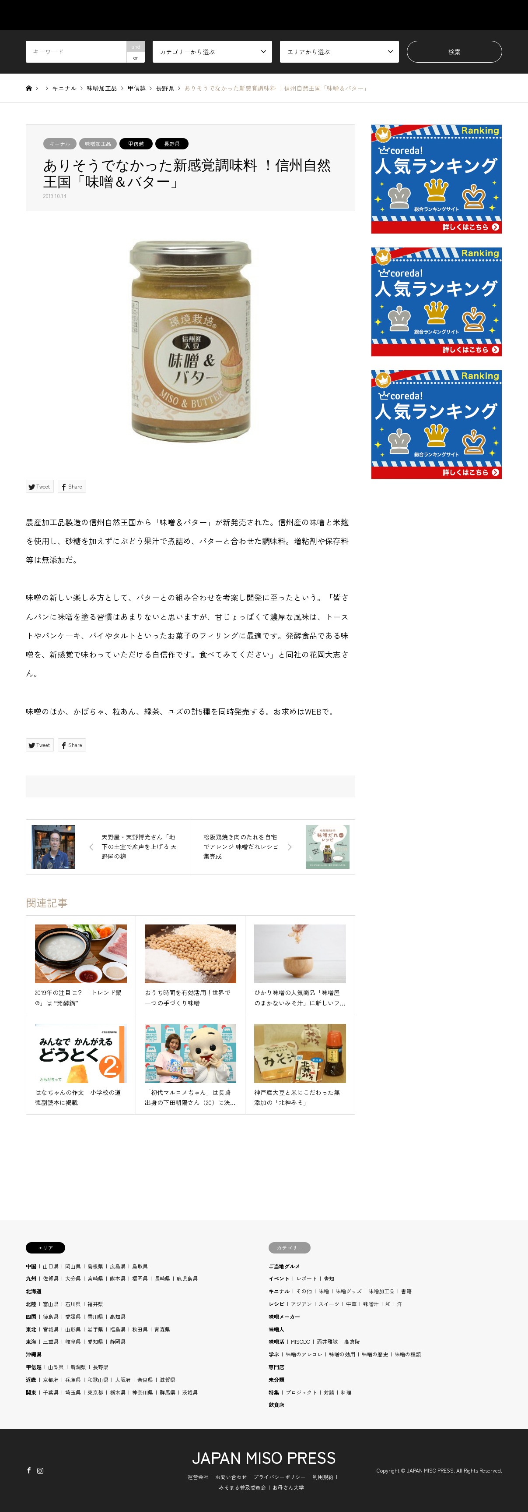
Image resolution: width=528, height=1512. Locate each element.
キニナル (59, 143)
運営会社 (198, 1476)
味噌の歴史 (375, 1354)
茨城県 (190, 1392)
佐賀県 (51, 1278)
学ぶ (274, 1354)
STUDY (366, 15)
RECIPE (410, 15)
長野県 (172, 143)
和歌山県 (97, 1379)
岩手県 (95, 1329)
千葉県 (51, 1392)
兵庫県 (73, 1379)
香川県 (95, 1316)
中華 (351, 1303)
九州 (31, 1278)
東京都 (95, 1392)
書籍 (406, 1291)
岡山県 (73, 1266)
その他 (304, 1291)
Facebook (29, 1470)
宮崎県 (95, 1278)
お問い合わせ (231, 1476)
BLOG (453, 15)
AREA (324, 15)
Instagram (40, 1470)
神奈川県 (142, 1392)
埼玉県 (73, 1392)
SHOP (494, 15)
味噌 (323, 1291)
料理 (346, 1392)
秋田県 (140, 1329)
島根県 (95, 1266)
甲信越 (136, 143)
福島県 (118, 1329)
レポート (306, 1278)
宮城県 (51, 1329)
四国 (31, 1316)
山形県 (73, 1329)
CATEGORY (275, 15)
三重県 (51, 1341)
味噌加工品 (98, 143)
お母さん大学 (288, 1487)
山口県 (51, 1266)
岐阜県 (73, 1341)
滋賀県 (167, 1379)
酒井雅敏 (327, 1341)
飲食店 (276, 1404)
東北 (31, 1329)
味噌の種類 (408, 1354)
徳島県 (51, 1316)
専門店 (276, 1366)
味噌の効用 (342, 1354)
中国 (31, 1266)
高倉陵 (352, 1341)
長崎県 (162, 1278)
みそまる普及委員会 (242, 1487)
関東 (31, 1392)
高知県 (118, 1316)
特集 (274, 1392)
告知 (329, 1278)
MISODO (300, 1341)
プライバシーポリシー (279, 1476)
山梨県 (56, 1366)
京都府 (51, 1379)
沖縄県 (34, 1354)
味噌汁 (371, 1303)
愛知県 (95, 1341)
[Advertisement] (436, 697)
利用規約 (322, 1476)
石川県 (73, 1303)
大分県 (73, 1278)
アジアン (301, 1303)
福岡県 (140, 1278)
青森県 (162, 1329)
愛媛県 (73, 1316)
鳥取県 (140, 1266)
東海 (31, 1341)
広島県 (118, 1266)
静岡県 (118, 1341)
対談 (329, 1392)
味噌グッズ (349, 1291)
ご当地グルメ (284, 1266)
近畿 (31, 1379)
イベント (279, 1278)
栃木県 (118, 1392)
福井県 (95, 1303)
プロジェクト (301, 1392)
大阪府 (123, 1379)
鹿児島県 (187, 1278)
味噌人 (276, 1329)
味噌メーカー (284, 1316)
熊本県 (118, 1278)
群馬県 (167, 1392)
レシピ (276, 1303)
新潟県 (78, 1366)
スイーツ (328, 1303)
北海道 (34, 1291)
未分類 (276, 1379)
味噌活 (276, 1341)
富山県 (51, 1303)
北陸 (31, 1303)
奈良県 (145, 1379)
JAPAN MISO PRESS (264, 1456)
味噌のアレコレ (304, 1354)
